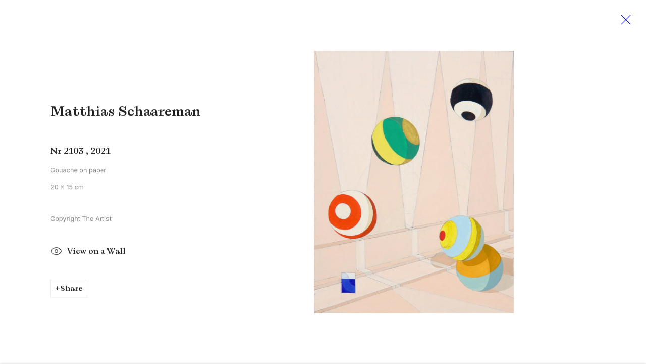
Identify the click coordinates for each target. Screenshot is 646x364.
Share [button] (71, 290)
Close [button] (623, 22)
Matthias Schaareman (125, 113)
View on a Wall (88, 253)
